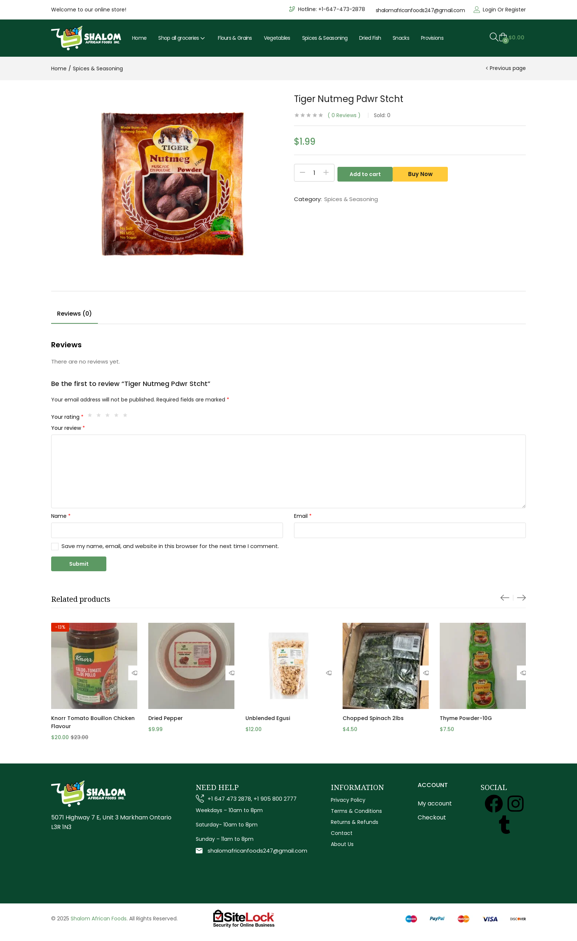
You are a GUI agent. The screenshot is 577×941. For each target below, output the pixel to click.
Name (61, 516)
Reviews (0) (74, 313)
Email (303, 516)
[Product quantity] (314, 172)
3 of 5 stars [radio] (109, 416)
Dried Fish (370, 38)
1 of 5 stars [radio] (91, 416)
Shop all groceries (182, 38)
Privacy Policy (348, 800)
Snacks (401, 38)
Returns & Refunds (354, 822)
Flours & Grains (235, 38)
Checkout (432, 817)
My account (435, 803)
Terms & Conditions (356, 811)
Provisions (432, 38)
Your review (68, 428)
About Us (342, 844)
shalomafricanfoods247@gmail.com (420, 10)
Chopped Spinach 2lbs (373, 718)
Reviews (344, 115)
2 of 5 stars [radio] (100, 416)
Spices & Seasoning (324, 38)
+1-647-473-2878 (341, 9)
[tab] (74, 315)
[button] (511, 37)
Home (139, 38)
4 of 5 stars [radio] (118, 416)
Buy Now (423, 172)
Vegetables (277, 38)
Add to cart (365, 172)
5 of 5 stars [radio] (127, 416)
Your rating (67, 417)
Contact (342, 833)
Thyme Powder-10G (466, 718)
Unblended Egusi (267, 718)
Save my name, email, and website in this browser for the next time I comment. (170, 546)
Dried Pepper (165, 718)
